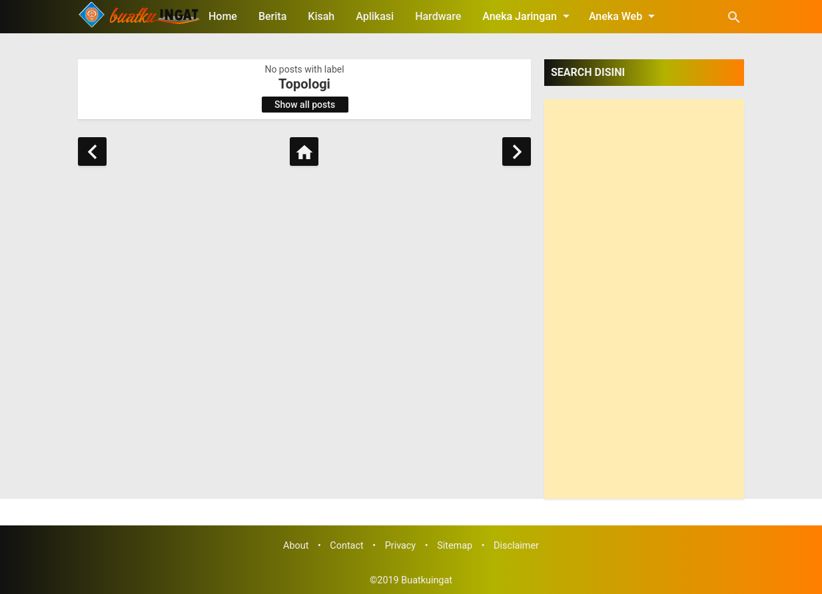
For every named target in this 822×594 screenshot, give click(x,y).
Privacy (400, 545)
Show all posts (304, 104)
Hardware (438, 16)
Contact (346, 545)
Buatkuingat (426, 580)
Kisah (321, 16)
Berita (272, 16)
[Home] (304, 151)
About (295, 545)
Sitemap (454, 545)
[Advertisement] (644, 299)
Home (222, 16)
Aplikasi (375, 16)
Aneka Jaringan (528, 16)
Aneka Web (624, 16)
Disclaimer (516, 545)
